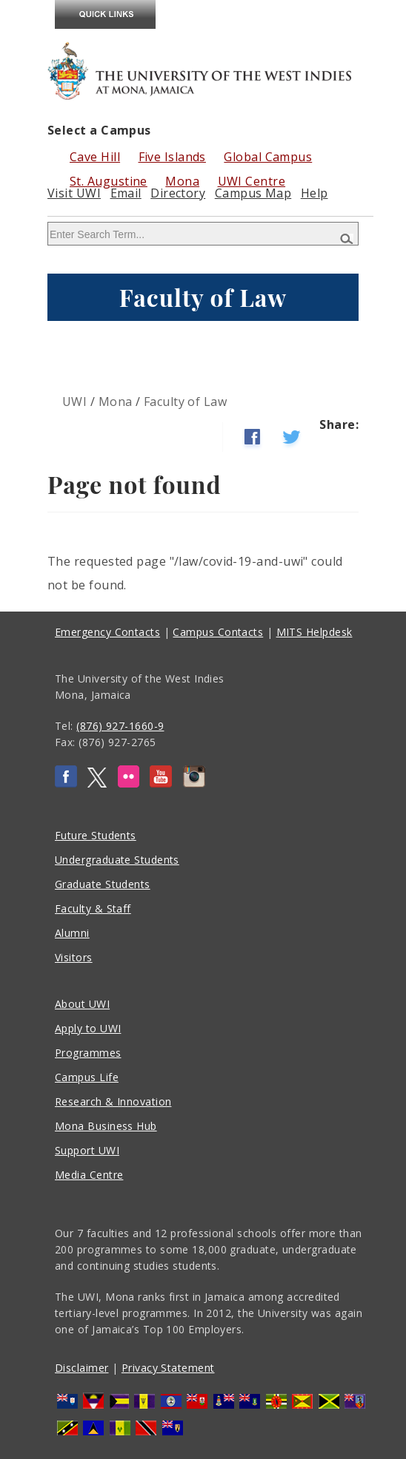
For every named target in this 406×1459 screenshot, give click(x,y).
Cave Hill (95, 157)
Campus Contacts (218, 632)
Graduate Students (102, 884)
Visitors (74, 957)
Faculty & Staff (93, 908)
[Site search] (203, 234)
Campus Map (253, 193)
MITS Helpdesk (314, 632)
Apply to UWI (88, 1028)
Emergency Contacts (107, 632)
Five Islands (172, 157)
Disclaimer (82, 1368)
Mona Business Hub (106, 1126)
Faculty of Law (185, 401)
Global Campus (268, 157)
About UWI (82, 1004)
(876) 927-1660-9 (120, 726)
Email (126, 193)
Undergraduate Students (117, 860)
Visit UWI (74, 193)
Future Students (95, 835)
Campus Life (87, 1077)
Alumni (72, 933)
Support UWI (87, 1150)
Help (314, 193)
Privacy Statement (168, 1368)
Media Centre (89, 1175)
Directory (177, 193)
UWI (74, 401)
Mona (116, 401)
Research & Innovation (113, 1101)
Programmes (88, 1053)
